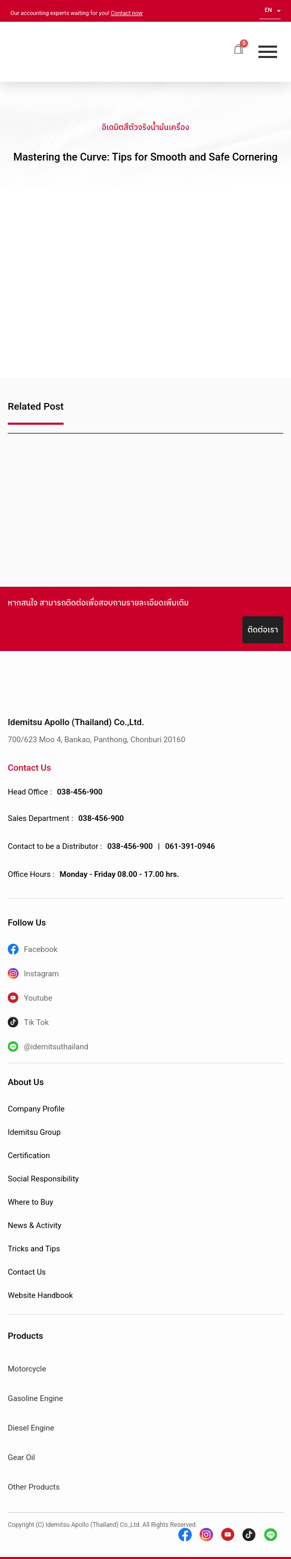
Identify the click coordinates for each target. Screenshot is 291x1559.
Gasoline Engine (35, 1398)
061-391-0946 (190, 846)
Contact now (127, 13)
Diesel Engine (31, 1428)
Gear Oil (21, 1457)
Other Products (33, 1487)
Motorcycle (27, 1369)
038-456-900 (79, 792)
